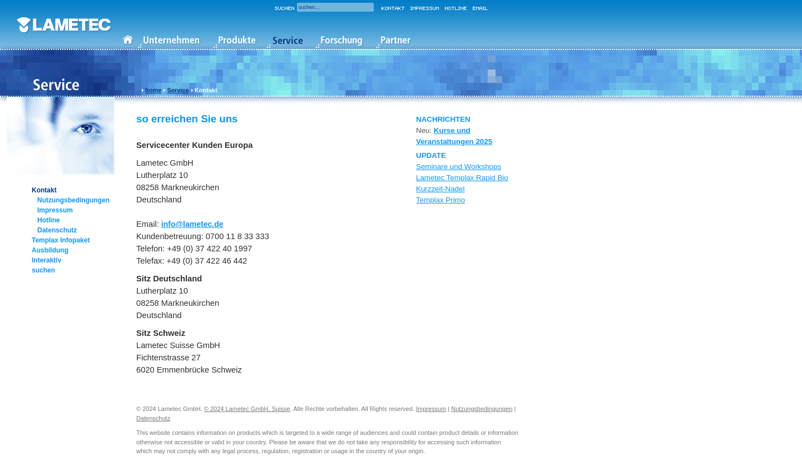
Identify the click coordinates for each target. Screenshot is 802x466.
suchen (43, 270)
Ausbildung (50, 250)
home (153, 90)
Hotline (48, 220)
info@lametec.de (192, 224)
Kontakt (44, 190)
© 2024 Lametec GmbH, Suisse (247, 408)
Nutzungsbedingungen (73, 200)
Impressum (55, 210)
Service (178, 90)
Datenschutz (57, 230)
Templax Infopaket (61, 240)
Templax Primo (440, 200)
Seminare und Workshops (458, 166)
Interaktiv (46, 260)
